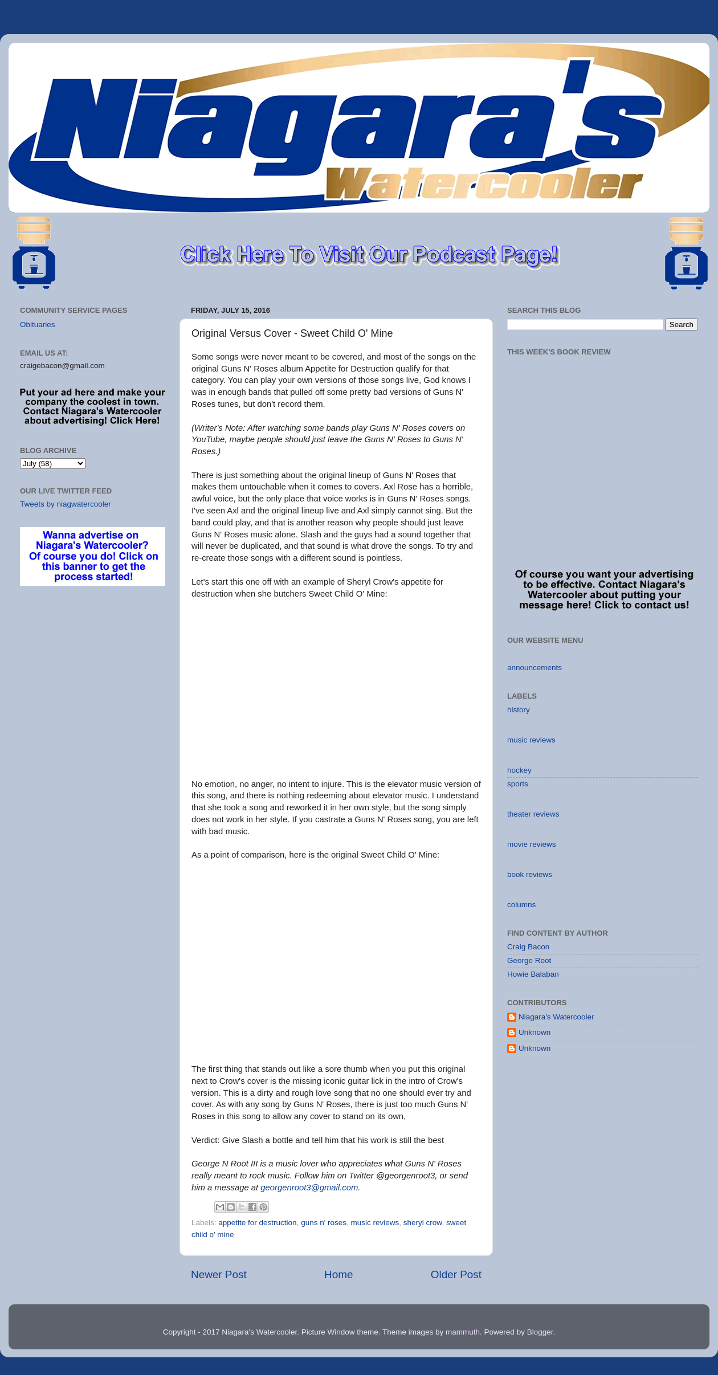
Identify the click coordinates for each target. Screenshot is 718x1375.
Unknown (534, 1032)
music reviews (375, 1222)
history (518, 709)
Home (338, 1274)
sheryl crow (422, 1222)
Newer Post (219, 1274)
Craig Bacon (528, 946)
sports (517, 784)
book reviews (529, 874)
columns (521, 904)
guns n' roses (323, 1222)
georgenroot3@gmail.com (309, 1187)
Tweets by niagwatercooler (65, 504)
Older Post (456, 1274)
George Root (529, 960)
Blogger (540, 1332)
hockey (519, 770)
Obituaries (37, 324)
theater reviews (533, 814)
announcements (534, 667)
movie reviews (531, 844)
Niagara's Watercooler (556, 1017)
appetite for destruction (257, 1222)
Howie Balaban (533, 974)
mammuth (463, 1332)
